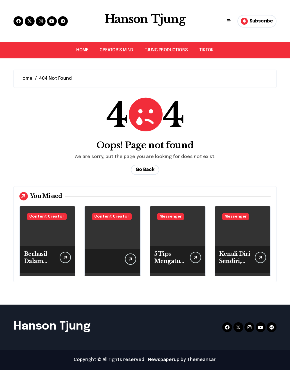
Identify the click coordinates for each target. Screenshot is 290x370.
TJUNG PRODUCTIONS (166, 50)
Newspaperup (163, 359)
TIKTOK (206, 50)
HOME (82, 50)
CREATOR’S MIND (116, 50)
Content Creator (46, 216)
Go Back (145, 169)
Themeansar (201, 359)
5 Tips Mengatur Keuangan (168, 261)
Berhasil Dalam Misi (35, 261)
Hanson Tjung (145, 19)
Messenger (170, 216)
